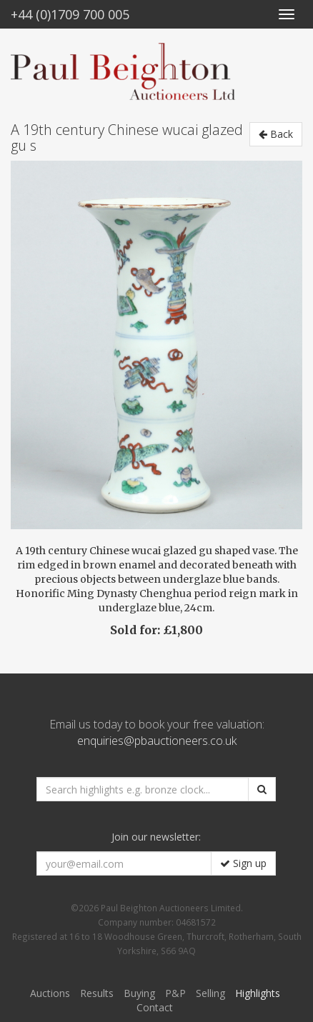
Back (276, 134)
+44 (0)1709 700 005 (70, 14)
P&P (175, 993)
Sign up (243, 863)
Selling (210, 993)
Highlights (257, 993)
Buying (139, 993)
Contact (154, 1007)
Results (97, 993)
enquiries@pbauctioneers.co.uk (157, 740)
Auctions (50, 993)
